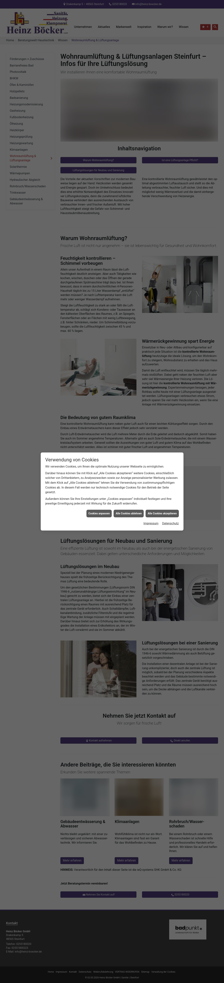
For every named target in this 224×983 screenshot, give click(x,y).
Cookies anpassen (99, 502)
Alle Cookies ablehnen (129, 502)
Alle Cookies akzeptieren (162, 502)
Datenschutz (170, 512)
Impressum (151, 512)
